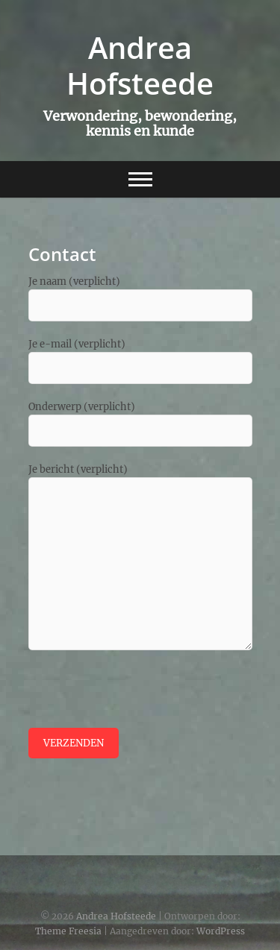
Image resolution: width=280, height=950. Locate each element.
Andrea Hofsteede (140, 65)
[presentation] (141, 699)
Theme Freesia (68, 931)
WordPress (220, 931)
